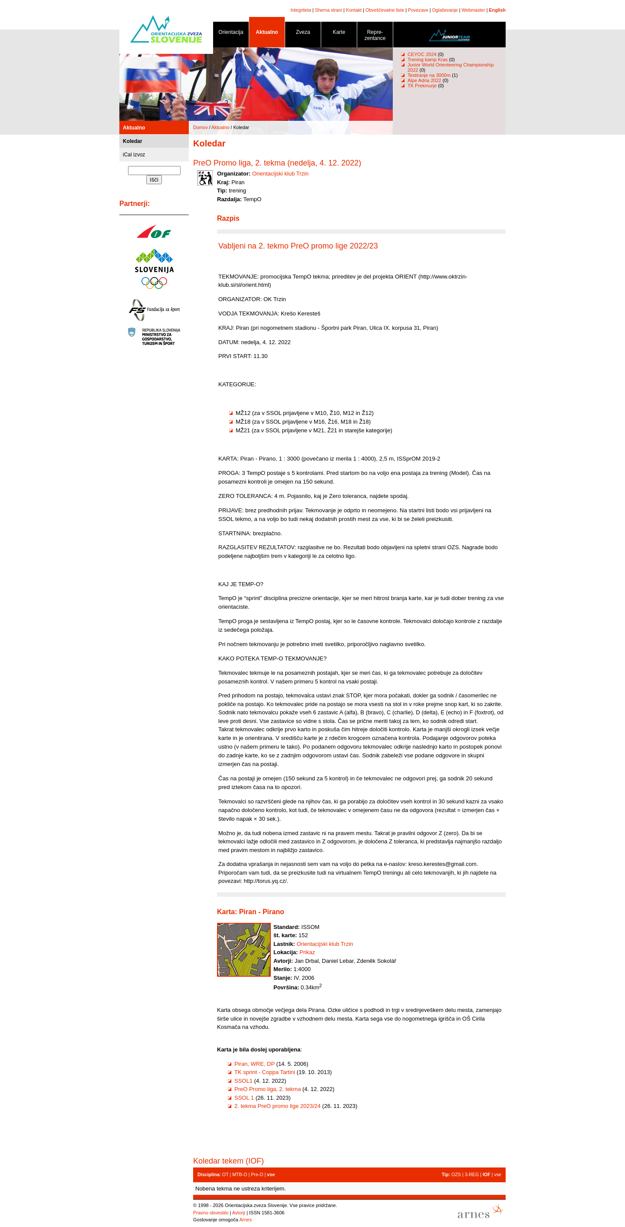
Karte (339, 33)
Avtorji (238, 1212)
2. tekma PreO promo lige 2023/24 (277, 1106)
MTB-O (239, 1174)
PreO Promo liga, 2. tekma (267, 1089)
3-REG (472, 1174)
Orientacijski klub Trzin (280, 173)
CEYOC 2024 (422, 54)
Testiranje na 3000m (430, 75)
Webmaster (473, 10)
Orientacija (231, 33)
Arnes (245, 1219)
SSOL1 (243, 1081)
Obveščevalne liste (384, 10)
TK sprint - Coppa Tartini (264, 1072)
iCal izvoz (134, 155)
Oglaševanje (445, 10)
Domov (200, 127)
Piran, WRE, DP (254, 1064)
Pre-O (257, 1174)
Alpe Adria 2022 (424, 80)
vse (497, 1174)
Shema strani (328, 10)
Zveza (303, 33)
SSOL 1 (244, 1097)
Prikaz (307, 952)
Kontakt (354, 10)
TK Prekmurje (422, 85)
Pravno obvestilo (210, 1212)
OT (225, 1174)
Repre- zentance (375, 36)
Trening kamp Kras (428, 59)
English (497, 10)
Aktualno (267, 33)
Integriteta (300, 10)
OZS (456, 1174)
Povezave (418, 10)
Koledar (132, 141)
